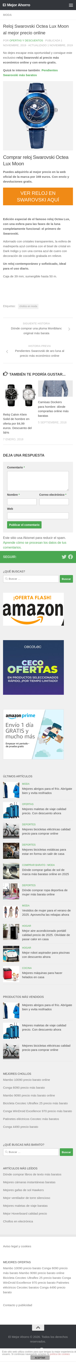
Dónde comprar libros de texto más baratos (32, 1174)
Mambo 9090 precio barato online (41, 1273)
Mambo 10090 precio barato (22, 1268)
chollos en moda (28, 306)
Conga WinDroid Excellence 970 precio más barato (37, 1111)
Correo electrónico (52, 494)
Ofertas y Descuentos (26, 40)
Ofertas (27, 804)
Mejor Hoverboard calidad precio (25, 1213)
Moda (7, 14)
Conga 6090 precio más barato (24, 1087)
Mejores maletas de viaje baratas (25, 1205)
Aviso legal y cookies (17, 1246)
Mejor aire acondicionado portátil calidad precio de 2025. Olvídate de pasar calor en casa (46, 935)
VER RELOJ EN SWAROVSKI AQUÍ (38, 196)
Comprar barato (33, 865)
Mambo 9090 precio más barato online (29, 1095)
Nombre (13, 494)
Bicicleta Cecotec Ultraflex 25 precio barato (32, 1277)
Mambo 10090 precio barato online (26, 1079)
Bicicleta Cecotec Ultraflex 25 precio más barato (35, 1103)
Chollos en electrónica (18, 1221)
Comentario (16, 467)
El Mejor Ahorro (16, 5)
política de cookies (60, 1354)
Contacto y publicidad (17, 1305)
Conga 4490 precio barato (20, 1126)
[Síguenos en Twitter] (64, 556)
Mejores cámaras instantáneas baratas (29, 1182)
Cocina (27, 968)
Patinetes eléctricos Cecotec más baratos (31, 1119)
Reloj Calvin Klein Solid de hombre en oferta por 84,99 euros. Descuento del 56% (17, 423)
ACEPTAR (40, 1358)
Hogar (26, 926)
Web (10, 508)
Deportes (29, 824)
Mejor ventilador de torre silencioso (26, 1198)
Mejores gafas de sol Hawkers (23, 1190)
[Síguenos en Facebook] (70, 556)
